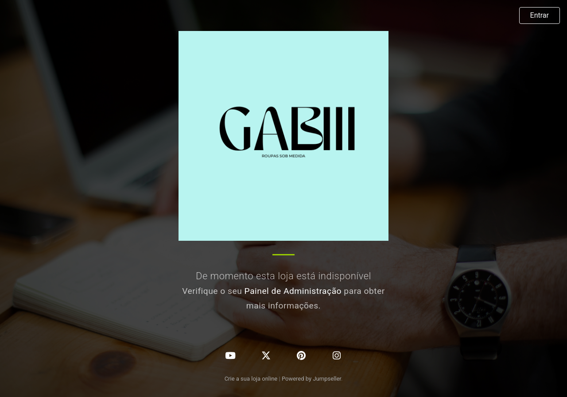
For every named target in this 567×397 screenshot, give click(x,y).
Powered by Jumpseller (311, 378)
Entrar (539, 15)
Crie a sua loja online (251, 378)
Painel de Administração (293, 291)
